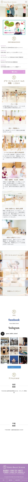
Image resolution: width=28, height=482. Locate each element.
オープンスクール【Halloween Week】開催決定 (14, 56)
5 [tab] (13, 15)
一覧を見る (14, 72)
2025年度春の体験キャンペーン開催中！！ (14, 65)
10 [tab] (20, 15)
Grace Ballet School (14, 323)
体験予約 (10, 480)
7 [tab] (16, 15)
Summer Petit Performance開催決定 (14, 61)
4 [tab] (11, 15)
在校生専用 (17, 480)
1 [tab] (7, 15)
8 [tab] (17, 15)
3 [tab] (10, 15)
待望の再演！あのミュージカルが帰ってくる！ (14, 51)
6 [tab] (14, 15)
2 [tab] (8, 15)
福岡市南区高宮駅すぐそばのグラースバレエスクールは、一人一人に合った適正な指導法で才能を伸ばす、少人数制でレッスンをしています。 (8, 2)
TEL (3, 480)
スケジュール (24, 480)
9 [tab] (19, 15)
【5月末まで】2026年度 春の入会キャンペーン (14, 46)
